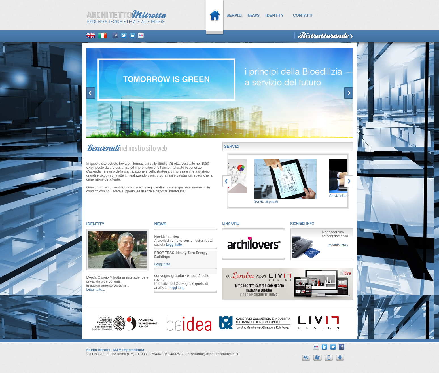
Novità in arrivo (166, 237)
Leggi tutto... (95, 289)
